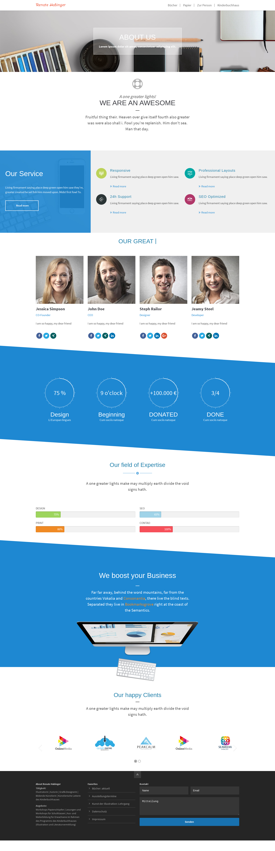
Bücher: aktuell (101, 788)
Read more (22, 205)
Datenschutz (99, 811)
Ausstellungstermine (104, 796)
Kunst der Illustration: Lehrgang (110, 803)
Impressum (98, 819)
